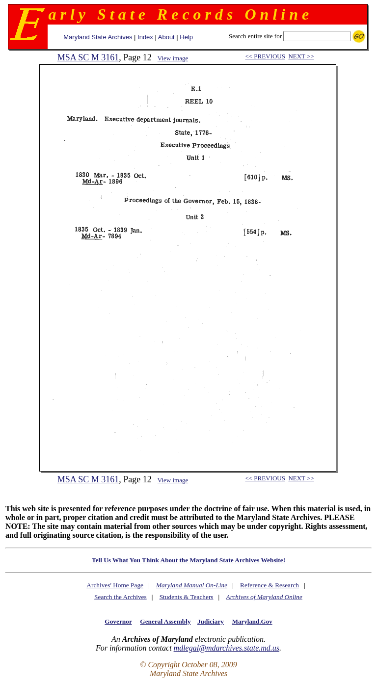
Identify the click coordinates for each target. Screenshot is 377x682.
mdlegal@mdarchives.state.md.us (226, 648)
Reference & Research (269, 585)
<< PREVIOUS (265, 56)
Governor (118, 621)
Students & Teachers (187, 597)
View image (173, 58)
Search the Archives (120, 597)
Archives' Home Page (114, 585)
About (166, 37)
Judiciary (210, 621)
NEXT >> (301, 56)
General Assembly (165, 621)
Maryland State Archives (97, 37)
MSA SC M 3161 (88, 57)
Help (186, 37)
